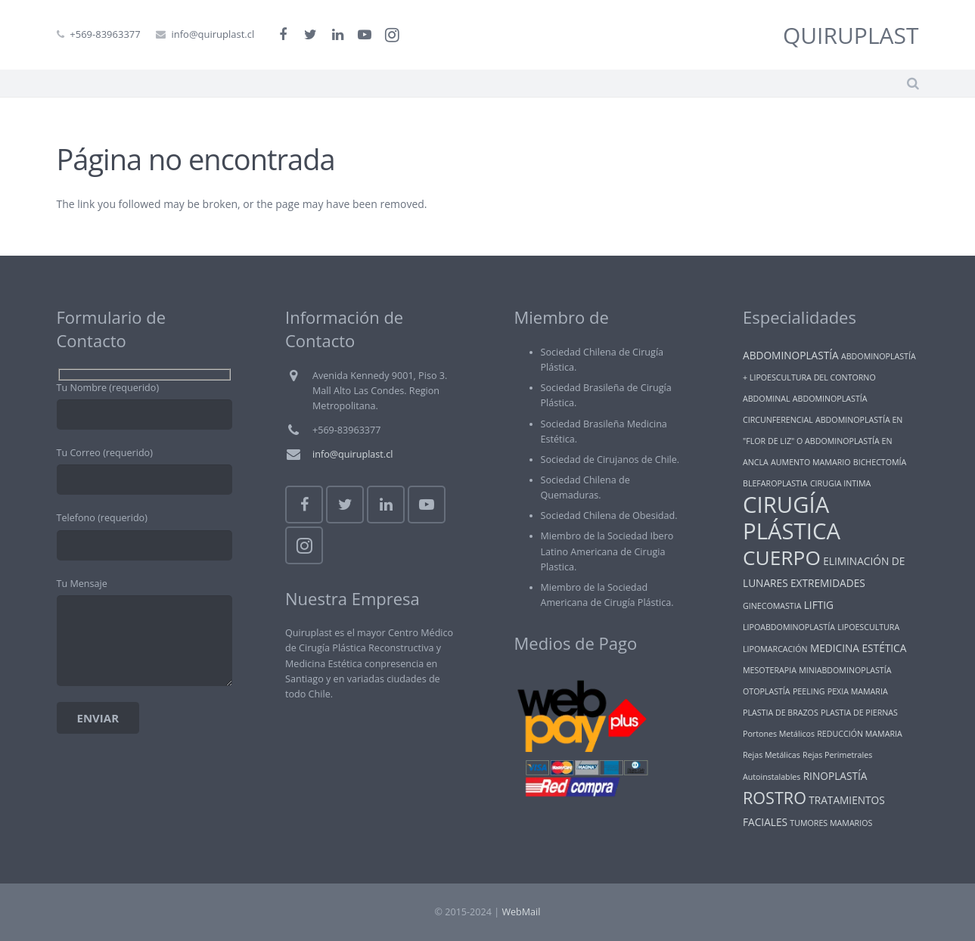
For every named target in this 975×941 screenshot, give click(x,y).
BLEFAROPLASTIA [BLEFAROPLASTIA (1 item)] (775, 483)
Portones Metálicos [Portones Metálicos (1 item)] (779, 733)
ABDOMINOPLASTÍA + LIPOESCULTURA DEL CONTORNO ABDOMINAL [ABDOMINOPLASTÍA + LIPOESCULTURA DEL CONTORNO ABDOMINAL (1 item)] (829, 377)
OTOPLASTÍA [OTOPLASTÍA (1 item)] (766, 691)
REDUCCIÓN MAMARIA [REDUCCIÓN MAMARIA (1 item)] (859, 733)
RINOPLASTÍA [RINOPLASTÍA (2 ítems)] (835, 776)
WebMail (520, 911)
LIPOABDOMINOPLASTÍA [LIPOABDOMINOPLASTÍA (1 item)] (789, 627)
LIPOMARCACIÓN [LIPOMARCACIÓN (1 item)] (775, 649)
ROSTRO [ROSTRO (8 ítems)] (774, 798)
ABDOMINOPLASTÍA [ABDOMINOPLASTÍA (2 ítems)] (791, 355)
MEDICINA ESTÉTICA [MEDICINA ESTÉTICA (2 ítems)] (858, 648)
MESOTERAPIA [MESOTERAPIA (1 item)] (769, 670)
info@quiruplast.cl (212, 34)
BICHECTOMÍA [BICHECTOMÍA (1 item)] (880, 462)
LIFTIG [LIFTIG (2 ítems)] (819, 605)
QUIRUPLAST (851, 35)
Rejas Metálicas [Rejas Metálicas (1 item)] (771, 755)
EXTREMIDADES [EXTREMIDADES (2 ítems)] (827, 583)
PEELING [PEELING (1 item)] (809, 691)
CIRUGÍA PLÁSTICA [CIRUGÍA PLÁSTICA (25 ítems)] (791, 517)
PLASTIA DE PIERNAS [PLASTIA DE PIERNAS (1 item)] (859, 712)
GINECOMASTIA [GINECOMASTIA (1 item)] (772, 606)
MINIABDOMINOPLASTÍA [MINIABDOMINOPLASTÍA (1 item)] (845, 670)
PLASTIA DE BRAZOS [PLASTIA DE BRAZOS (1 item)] (780, 712)
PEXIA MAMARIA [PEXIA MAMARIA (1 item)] (858, 691)
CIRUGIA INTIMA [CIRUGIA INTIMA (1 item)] (840, 483)
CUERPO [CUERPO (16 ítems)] (782, 557)
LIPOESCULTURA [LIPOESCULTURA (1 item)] (868, 627)
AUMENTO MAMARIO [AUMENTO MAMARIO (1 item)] (810, 462)
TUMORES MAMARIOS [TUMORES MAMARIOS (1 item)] (831, 823)
